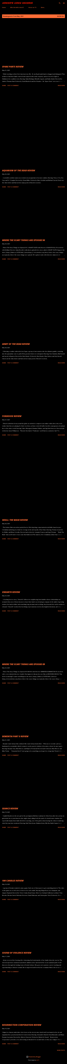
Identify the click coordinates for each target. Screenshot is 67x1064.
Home (4, 7)
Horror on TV (32, 7)
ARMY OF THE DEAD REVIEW (16, 344)
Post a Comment (13, 85)
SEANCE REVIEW (10, 808)
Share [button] (4, 85)
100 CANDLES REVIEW (13, 880)
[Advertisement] (33, 106)
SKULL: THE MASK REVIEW (15, 520)
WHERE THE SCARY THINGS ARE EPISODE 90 (23, 240)
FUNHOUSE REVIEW (11, 416)
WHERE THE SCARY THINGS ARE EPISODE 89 (23, 664)
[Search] (60, 3)
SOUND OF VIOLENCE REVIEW (16, 952)
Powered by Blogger (33, 1057)
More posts (61, 1050)
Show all (60, 16)
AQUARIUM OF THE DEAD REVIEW (18, 170)
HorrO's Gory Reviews (17, 3)
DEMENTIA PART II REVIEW (15, 736)
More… (43, 7)
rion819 (37, 1060)
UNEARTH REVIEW (11, 592)
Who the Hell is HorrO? (17, 7)
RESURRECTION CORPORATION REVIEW (21, 1024)
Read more (61, 85)
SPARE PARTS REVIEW (12, 66)
